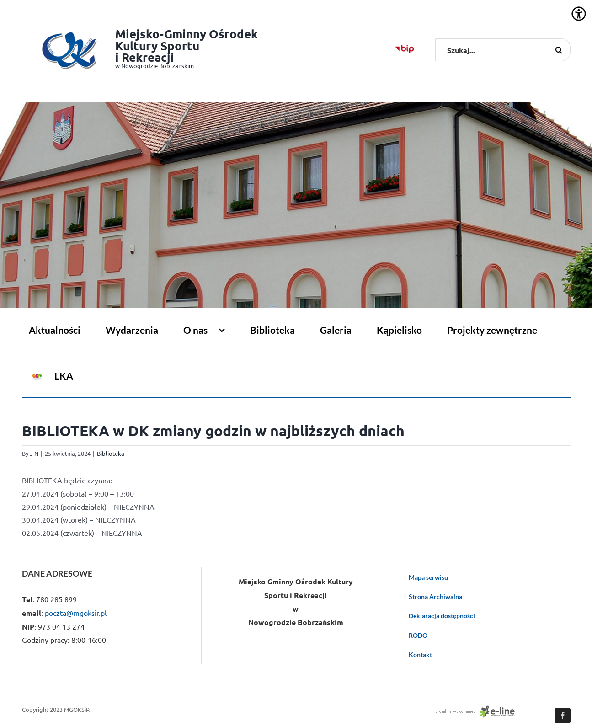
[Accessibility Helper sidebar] (578, 13)
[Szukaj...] (503, 49)
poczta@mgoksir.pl (76, 612)
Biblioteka (110, 453)
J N (34, 453)
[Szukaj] (559, 49)
